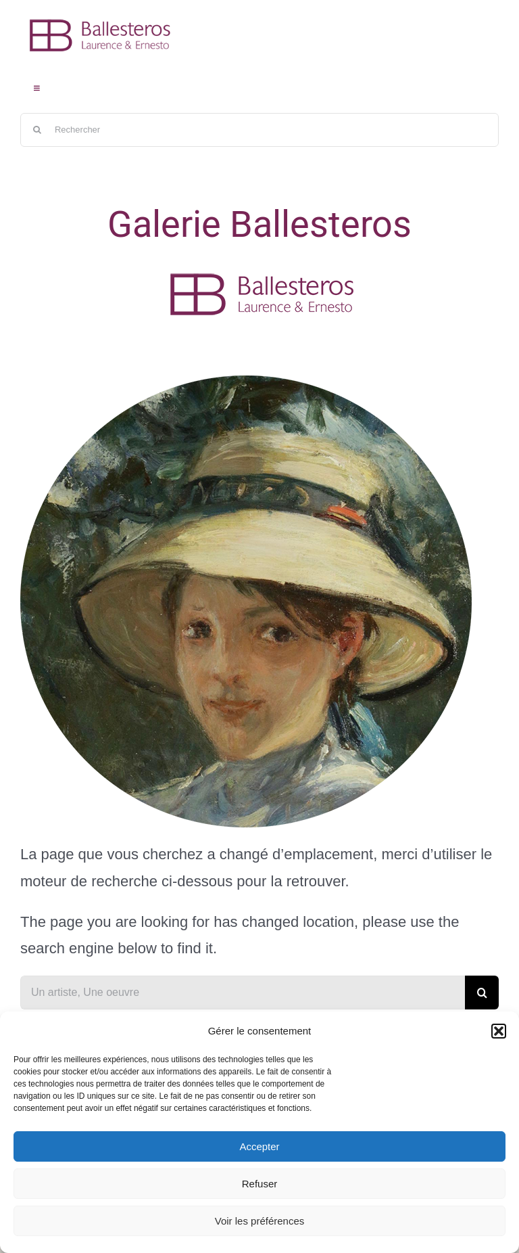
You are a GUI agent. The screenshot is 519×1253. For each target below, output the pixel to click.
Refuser (260, 1183)
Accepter (259, 1146)
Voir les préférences (260, 1221)
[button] (498, 1031)
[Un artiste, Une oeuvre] (242, 992)
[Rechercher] (259, 130)
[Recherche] (37, 130)
